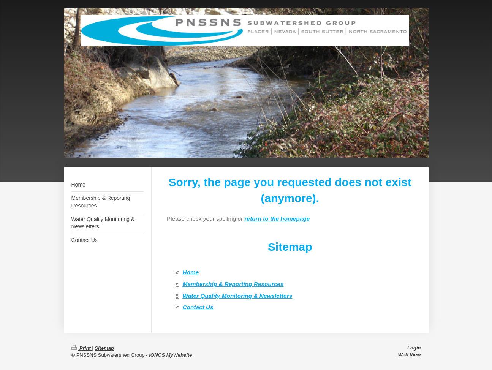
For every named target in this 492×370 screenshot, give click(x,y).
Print (81, 348)
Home (190, 272)
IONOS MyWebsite (170, 355)
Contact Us (197, 307)
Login (414, 348)
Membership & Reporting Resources (232, 284)
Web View (409, 354)
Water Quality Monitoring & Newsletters (237, 296)
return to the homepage (277, 218)
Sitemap (104, 348)
